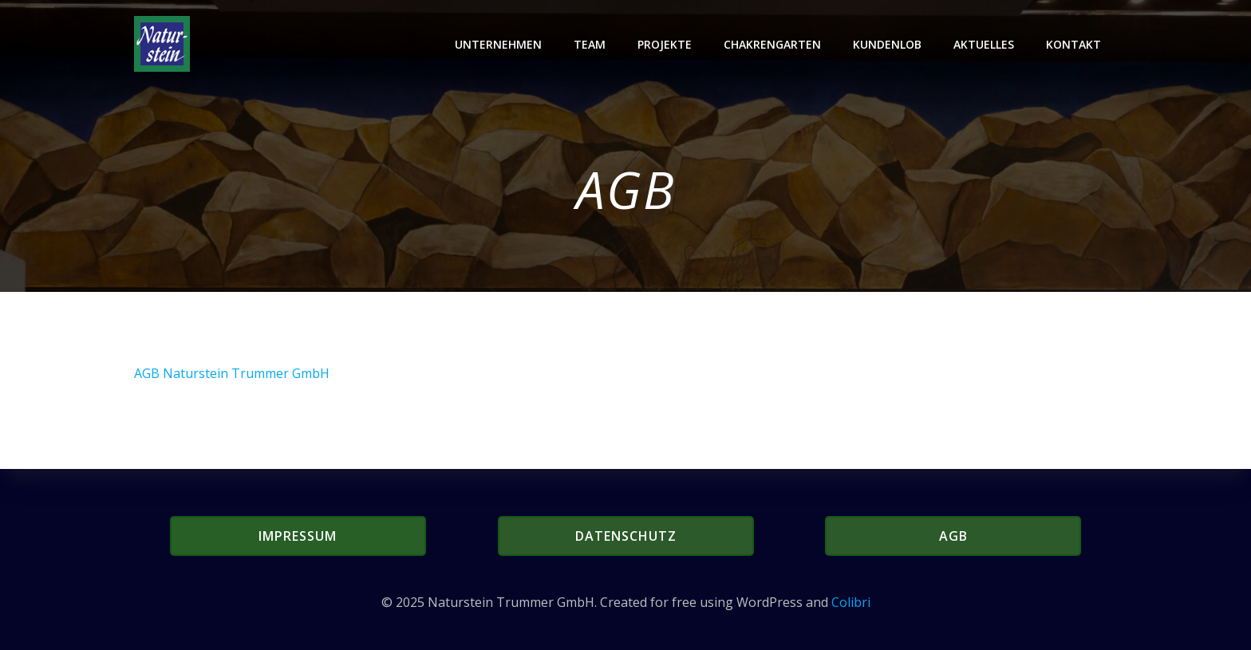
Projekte (664, 44)
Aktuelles (983, 44)
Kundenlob (887, 44)
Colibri (850, 602)
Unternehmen (498, 44)
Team (590, 44)
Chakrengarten (772, 44)
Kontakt (1073, 44)
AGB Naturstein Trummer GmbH (232, 373)
